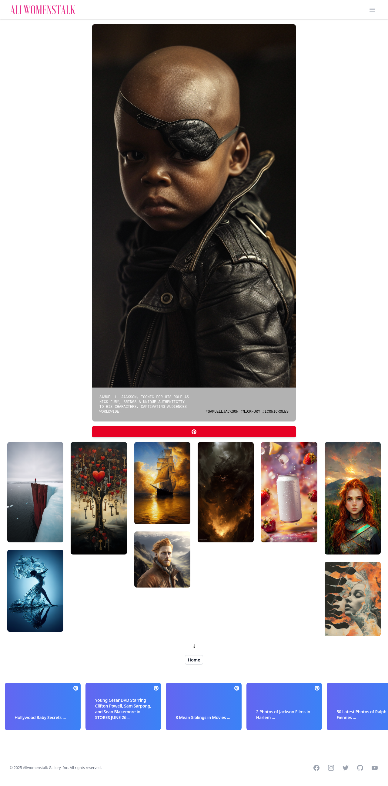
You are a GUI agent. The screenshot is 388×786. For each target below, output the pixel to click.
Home (194, 660)
